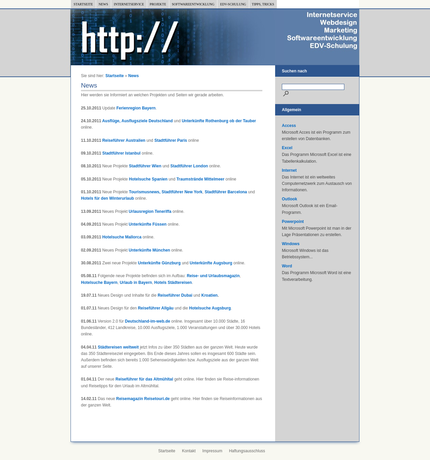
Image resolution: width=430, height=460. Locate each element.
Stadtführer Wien (145, 166)
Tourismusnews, (145, 192)
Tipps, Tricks (263, 4)
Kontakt (189, 451)
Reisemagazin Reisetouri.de (143, 398)
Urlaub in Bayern (136, 282)
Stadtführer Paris (170, 140)
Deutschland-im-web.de (147, 321)
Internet (289, 170)
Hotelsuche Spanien (148, 179)
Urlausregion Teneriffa (150, 211)
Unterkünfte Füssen (148, 224)
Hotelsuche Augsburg (210, 308)
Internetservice (129, 4)
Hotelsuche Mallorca (121, 237)
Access (289, 125)
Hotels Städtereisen (173, 282)
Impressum (212, 451)
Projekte (158, 4)
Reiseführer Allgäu (155, 308)
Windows (291, 243)
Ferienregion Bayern (136, 108)
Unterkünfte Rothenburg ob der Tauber (219, 121)
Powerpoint (293, 221)
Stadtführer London (189, 166)
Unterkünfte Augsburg (211, 263)
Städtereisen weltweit (118, 347)
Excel (287, 147)
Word (287, 266)
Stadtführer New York (182, 192)
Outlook (289, 199)
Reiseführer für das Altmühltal (144, 379)
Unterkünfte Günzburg (159, 263)
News (103, 4)
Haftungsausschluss (247, 451)
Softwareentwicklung (193, 4)
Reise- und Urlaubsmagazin (213, 275)
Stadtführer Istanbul (121, 153)
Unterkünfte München (149, 250)
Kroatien (209, 295)
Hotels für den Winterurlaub (107, 198)
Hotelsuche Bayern (99, 282)
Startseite (83, 4)
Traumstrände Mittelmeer (200, 179)
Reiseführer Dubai (175, 295)
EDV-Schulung (233, 4)
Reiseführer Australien (123, 140)
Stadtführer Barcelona (226, 192)
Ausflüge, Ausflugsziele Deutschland (137, 121)
